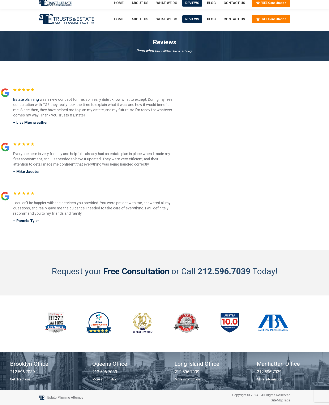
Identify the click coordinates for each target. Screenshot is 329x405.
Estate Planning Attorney (65, 398)
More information (105, 379)
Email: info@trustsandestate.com (88, 4)
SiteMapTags (280, 400)
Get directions (20, 379)
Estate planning (26, 99)
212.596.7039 (49, 4)
